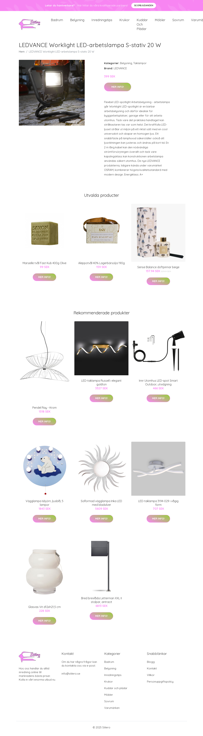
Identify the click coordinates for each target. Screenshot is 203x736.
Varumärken (112, 710)
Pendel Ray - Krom (44, 410)
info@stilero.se (71, 676)
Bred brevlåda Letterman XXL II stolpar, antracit (101, 602)
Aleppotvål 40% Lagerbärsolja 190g (101, 265)
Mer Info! (117, 89)
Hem (22, 54)
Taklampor (140, 65)
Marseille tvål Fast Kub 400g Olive (44, 265)
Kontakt (152, 671)
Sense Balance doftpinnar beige (158, 269)
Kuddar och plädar (142, 25)
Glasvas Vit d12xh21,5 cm (44, 609)
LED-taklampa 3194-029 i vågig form (158, 505)
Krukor (124, 21)
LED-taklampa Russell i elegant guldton (101, 385)
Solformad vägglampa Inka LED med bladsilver (101, 505)
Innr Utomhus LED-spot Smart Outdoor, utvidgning (158, 385)
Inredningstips (101, 21)
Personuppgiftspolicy (160, 684)
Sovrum (178, 21)
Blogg (151, 664)
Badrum (57, 21)
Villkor (151, 677)
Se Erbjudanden (143, 5)
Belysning (77, 21)
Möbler (160, 21)
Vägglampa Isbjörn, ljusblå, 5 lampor (44, 505)
